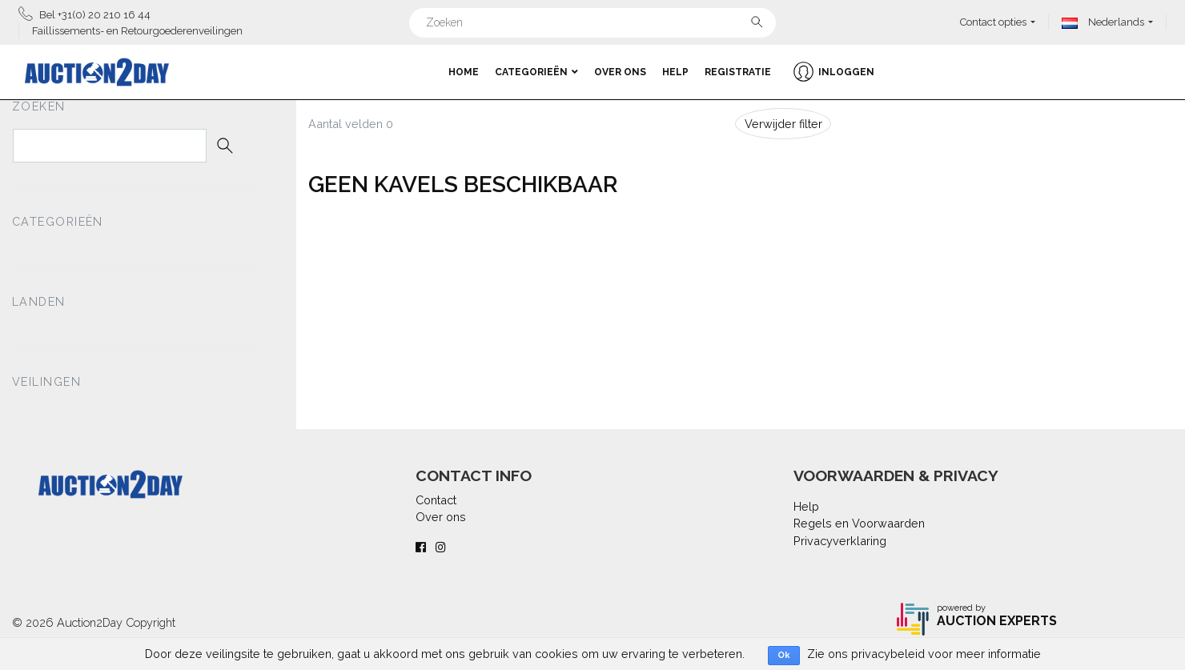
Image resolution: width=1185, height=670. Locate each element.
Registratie (738, 72)
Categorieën (536, 72)
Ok (783, 655)
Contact (436, 500)
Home (463, 72)
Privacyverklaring (839, 541)
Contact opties (993, 22)
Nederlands (1103, 22)
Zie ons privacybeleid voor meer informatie (924, 653)
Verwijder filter (783, 123)
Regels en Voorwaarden (859, 523)
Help (675, 72)
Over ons (620, 72)
